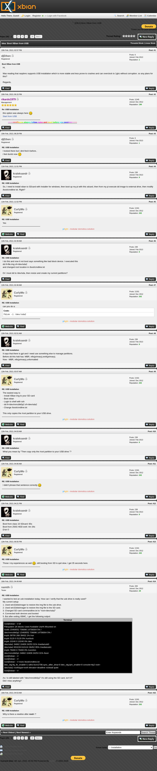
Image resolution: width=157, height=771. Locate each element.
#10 (154, 431)
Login (27, 15)
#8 (155, 333)
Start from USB (10, 116)
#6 (155, 241)
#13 (154, 542)
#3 (155, 134)
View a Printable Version (13, 746)
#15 (154, 693)
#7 (155, 285)
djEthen (6, 56)
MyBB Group (75, 761)
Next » (38, 37)
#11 (154, 464)
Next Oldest (9, 732)
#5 (155, 202)
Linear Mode (150, 43)
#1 (155, 50)
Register (36, 15)
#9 (155, 371)
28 (32, 37)
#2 (155, 94)
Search (120, 15)
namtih (5, 587)
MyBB (52, 761)
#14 (154, 581)
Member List (136, 15)
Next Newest (22, 732)
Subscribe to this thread (13, 754)
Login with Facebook (56, 15)
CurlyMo (19, 209)
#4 (155, 166)
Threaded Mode (137, 43)
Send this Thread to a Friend (15, 750)
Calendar (151, 15)
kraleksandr (20, 173)
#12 (154, 503)
